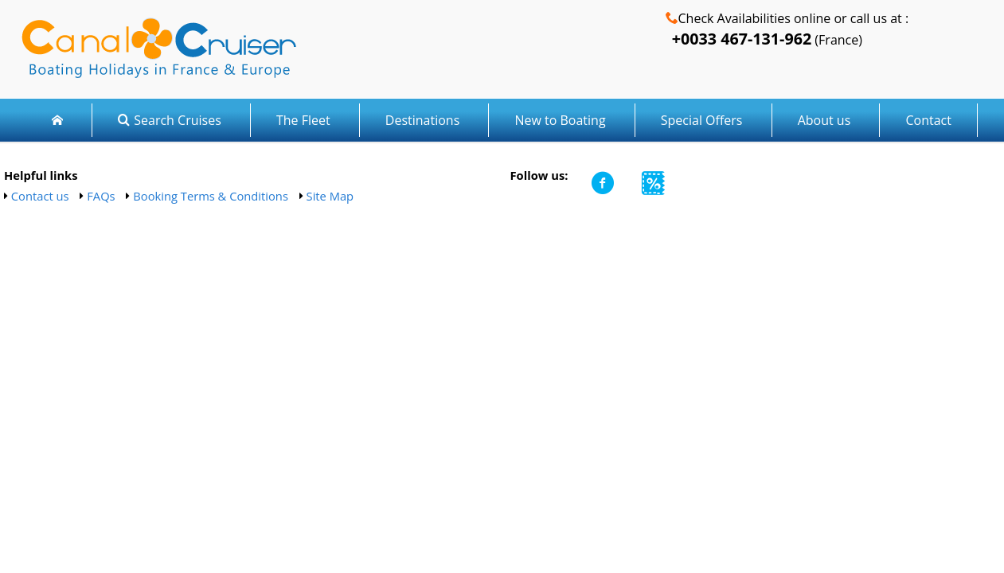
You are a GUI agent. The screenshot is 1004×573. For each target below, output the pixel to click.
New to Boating (559, 120)
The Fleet (305, 120)
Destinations (422, 120)
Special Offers (702, 120)
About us (824, 120)
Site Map (330, 196)
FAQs (101, 196)
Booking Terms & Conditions (210, 196)
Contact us (40, 196)
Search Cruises (169, 120)
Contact (928, 120)
